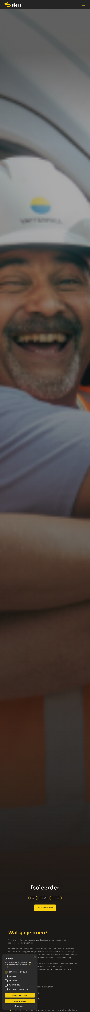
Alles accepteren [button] (19, 995)
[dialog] (20, 982)
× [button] (35, 957)
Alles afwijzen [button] (20, 1001)
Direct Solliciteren (45, 907)
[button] (83, 4)
